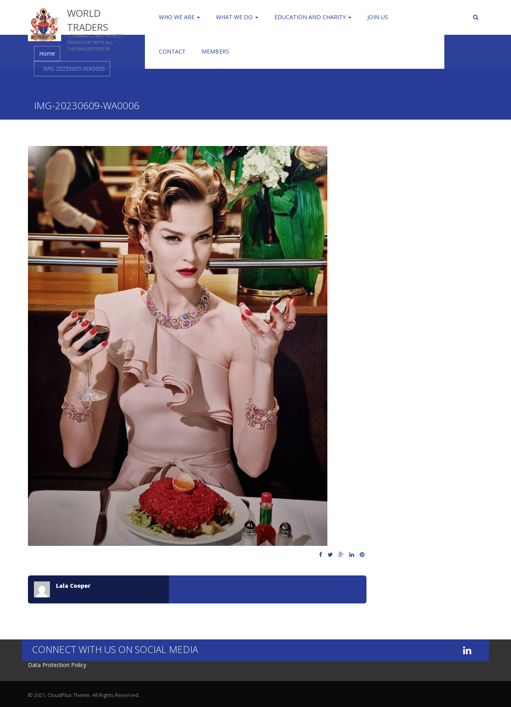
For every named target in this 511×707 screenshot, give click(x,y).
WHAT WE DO (237, 17)
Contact (172, 51)
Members (215, 51)
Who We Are (179, 17)
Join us (377, 17)
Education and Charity (312, 17)
